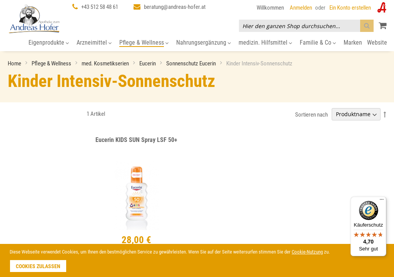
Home (15, 63)
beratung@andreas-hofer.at (174, 6)
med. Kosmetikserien (106, 63)
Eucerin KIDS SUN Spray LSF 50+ (136, 140)
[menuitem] (49, 43)
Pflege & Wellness (52, 63)
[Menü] (381, 201)
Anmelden (301, 7)
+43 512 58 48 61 (99, 6)
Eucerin (148, 63)
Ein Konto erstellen (350, 7)
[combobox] (306, 26)
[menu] (197, 43)
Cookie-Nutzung (307, 252)
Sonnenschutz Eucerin (191, 63)
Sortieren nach (311, 114)
